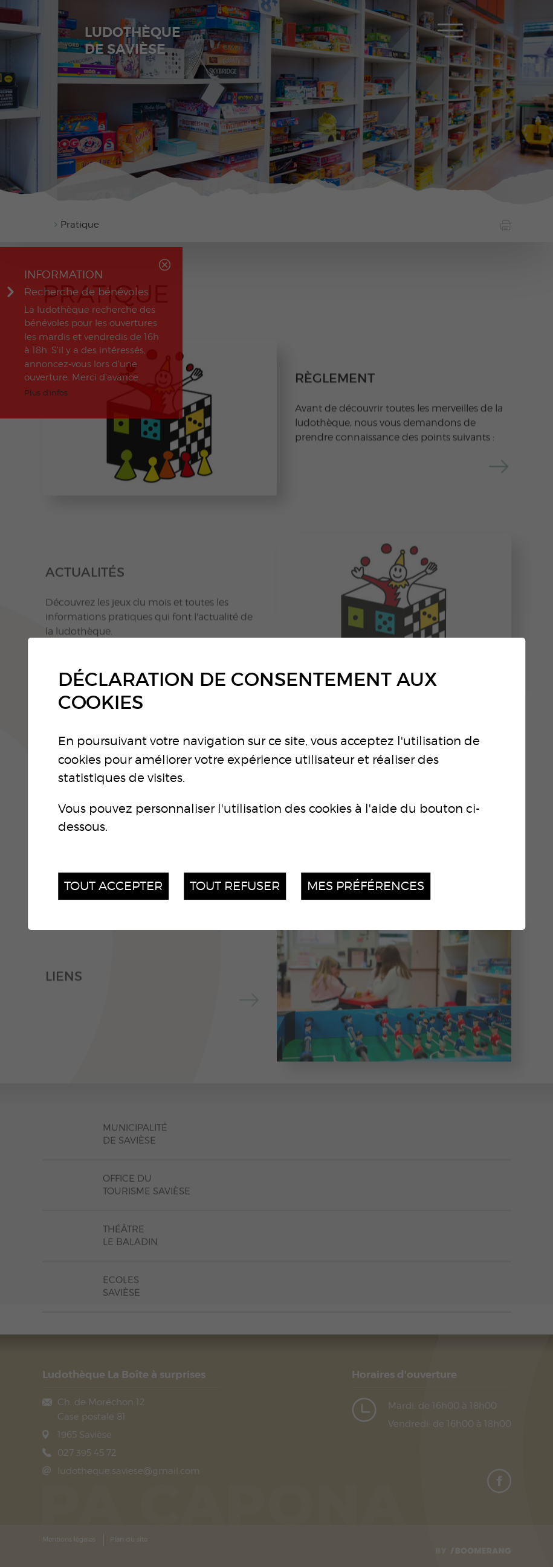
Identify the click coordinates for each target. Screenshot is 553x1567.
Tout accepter (113, 885)
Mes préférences (365, 885)
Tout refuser (235, 885)
